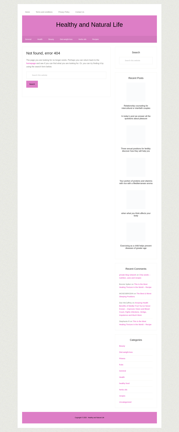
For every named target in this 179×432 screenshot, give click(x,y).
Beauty (122, 346)
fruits (121, 365)
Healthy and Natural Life (89, 24)
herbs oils (123, 390)
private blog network (127, 275)
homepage (31, 63)
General (122, 371)
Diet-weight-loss (126, 352)
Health (122, 377)
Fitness (122, 358)
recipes (122, 396)
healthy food (124, 383)
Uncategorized (125, 402)
